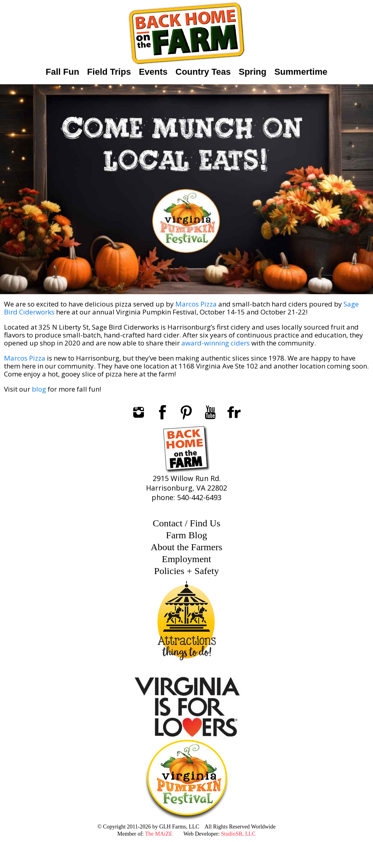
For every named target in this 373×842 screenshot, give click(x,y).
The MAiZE (159, 834)
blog (39, 389)
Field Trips (109, 72)
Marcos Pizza (196, 303)
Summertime (300, 72)
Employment (186, 559)
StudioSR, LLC (238, 834)
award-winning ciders (215, 342)
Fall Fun (62, 72)
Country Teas (203, 72)
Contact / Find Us (186, 523)
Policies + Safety (186, 571)
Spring (252, 72)
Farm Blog (186, 535)
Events (153, 72)
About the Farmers (186, 547)
